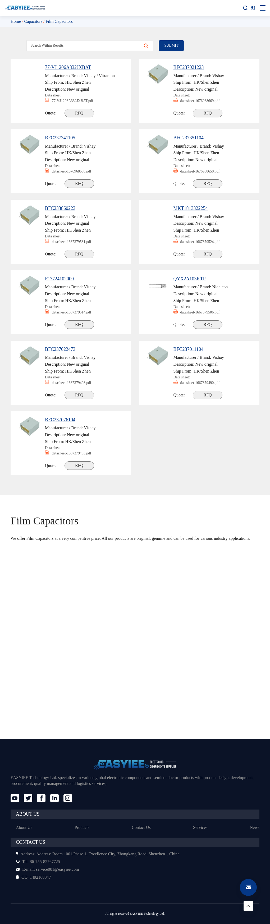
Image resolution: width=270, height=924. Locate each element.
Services (200, 827)
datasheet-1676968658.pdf (71, 171)
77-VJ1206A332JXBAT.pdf (70, 101)
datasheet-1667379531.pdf (71, 242)
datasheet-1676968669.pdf (199, 101)
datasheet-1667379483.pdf (71, 453)
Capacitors (36, 21)
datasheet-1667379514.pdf (71, 312)
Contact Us (141, 827)
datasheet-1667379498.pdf (71, 383)
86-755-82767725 (39, 861)
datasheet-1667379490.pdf (199, 383)
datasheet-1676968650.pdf (199, 171)
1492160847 (34, 877)
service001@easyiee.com (49, 869)
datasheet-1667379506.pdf (199, 312)
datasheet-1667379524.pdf (199, 242)
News (254, 827)
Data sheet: (54, 95)
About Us (24, 827)
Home (16, 21)
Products (82, 827)
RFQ (80, 113)
